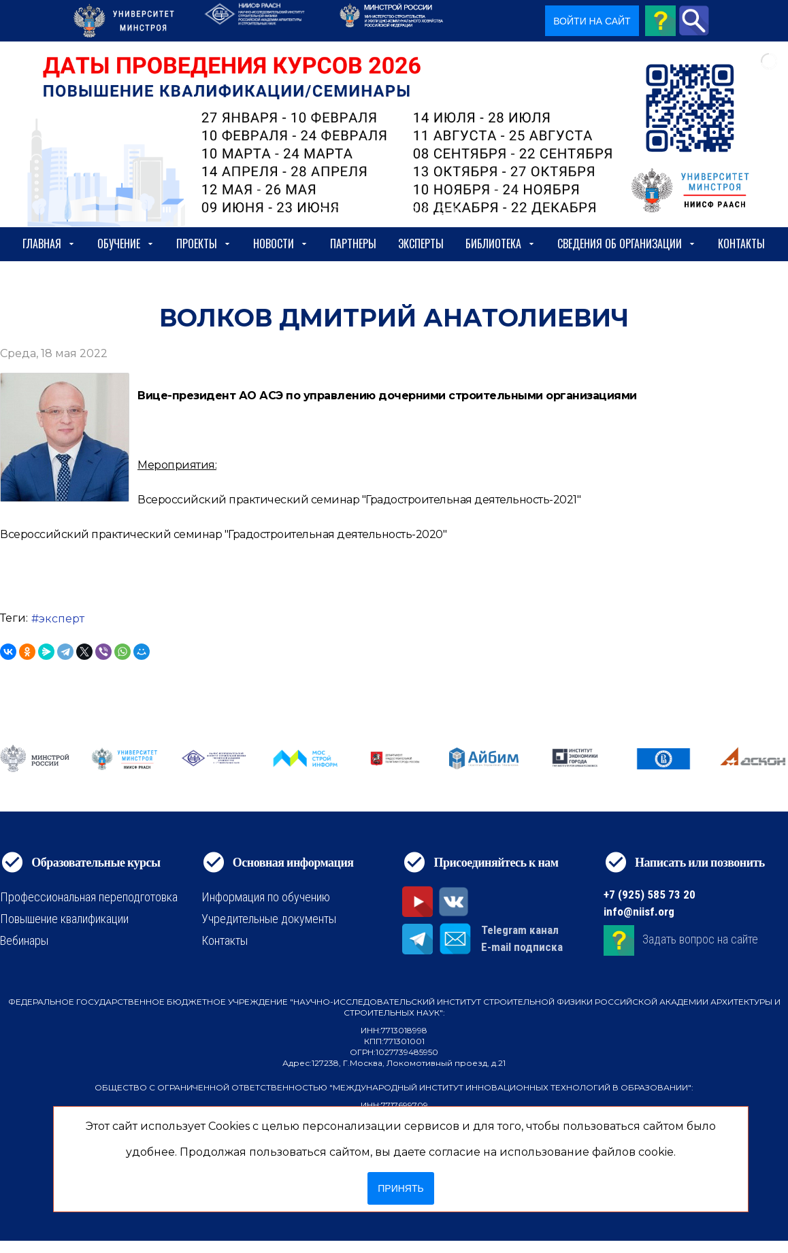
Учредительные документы (268, 919)
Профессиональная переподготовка (89, 897)
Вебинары (24, 940)
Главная (49, 243)
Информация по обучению (265, 897)
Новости (280, 243)
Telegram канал (520, 930)
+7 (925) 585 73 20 (649, 894)
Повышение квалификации (64, 919)
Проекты (203, 243)
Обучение (125, 243)
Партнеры (353, 243)
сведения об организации (626, 243)
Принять (400, 1188)
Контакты (741, 243)
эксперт (61, 618)
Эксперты (421, 243)
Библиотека (500, 243)
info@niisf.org (639, 911)
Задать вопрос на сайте (700, 939)
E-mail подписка (522, 947)
